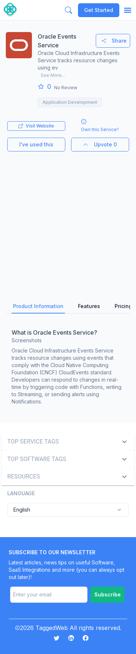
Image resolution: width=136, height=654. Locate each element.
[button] (68, 441)
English (68, 510)
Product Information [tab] (38, 306)
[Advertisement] (68, 219)
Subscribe (107, 594)
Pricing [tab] (123, 306)
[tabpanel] (68, 365)
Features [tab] (89, 306)
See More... (53, 75)
